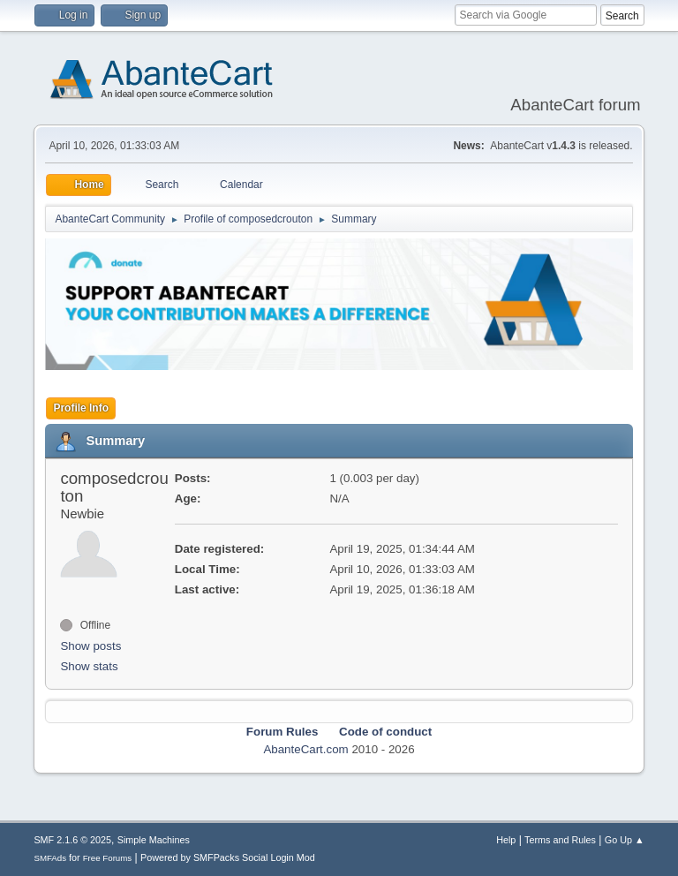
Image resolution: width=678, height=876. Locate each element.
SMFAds (50, 858)
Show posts (90, 646)
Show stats (88, 666)
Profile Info (81, 408)
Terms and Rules (560, 839)
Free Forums (107, 858)
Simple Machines (153, 839)
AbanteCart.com (305, 749)
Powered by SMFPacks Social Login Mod (227, 857)
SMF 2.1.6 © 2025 (72, 839)
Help (506, 839)
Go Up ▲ (624, 839)
